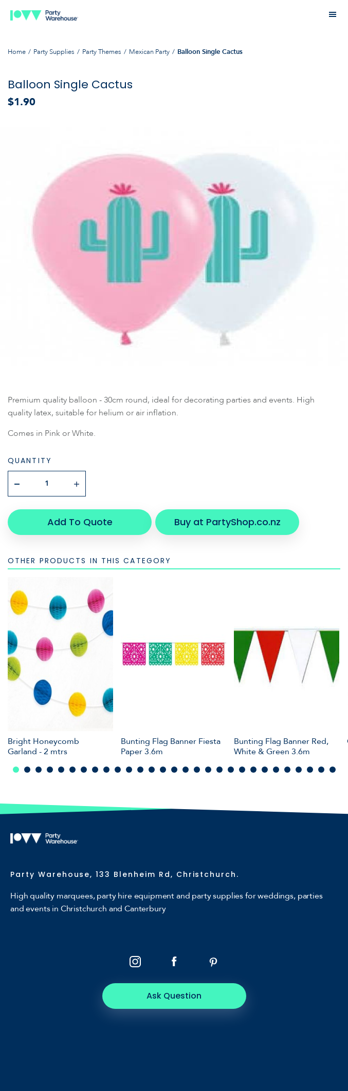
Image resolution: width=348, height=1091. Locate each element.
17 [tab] (197, 770)
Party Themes (101, 51)
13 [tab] (152, 770)
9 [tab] (106, 770)
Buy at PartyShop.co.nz (227, 521)
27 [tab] (310, 770)
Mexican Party (149, 51)
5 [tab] (61, 770)
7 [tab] (84, 770)
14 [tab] (163, 770)
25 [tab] (287, 770)
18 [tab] (208, 770)
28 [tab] (321, 770)
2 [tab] (27, 770)
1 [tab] (16, 770)
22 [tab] (253, 770)
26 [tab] (299, 770)
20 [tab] (231, 770)
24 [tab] (276, 770)
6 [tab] (72, 770)
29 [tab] (332, 770)
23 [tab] (265, 770)
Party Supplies (54, 51)
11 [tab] (129, 770)
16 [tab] (185, 770)
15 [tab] (174, 770)
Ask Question (174, 996)
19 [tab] (219, 770)
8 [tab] (95, 770)
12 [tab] (140, 770)
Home (17, 51)
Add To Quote (80, 521)
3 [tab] (38, 770)
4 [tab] (50, 770)
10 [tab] (118, 770)
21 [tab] (242, 770)
